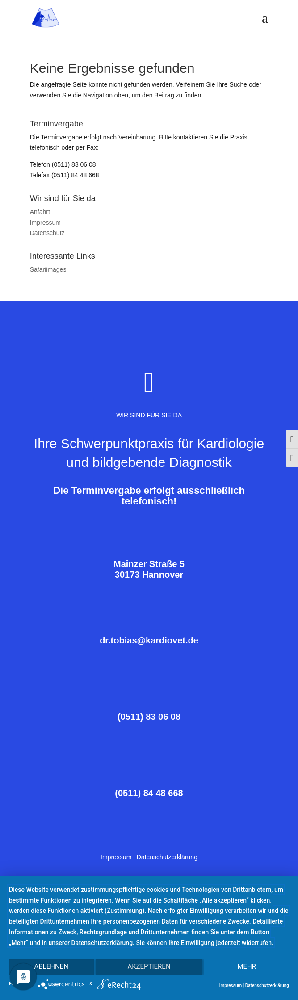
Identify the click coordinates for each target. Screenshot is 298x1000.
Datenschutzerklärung (167, 857)
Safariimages (48, 269)
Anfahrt (40, 211)
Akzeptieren (148, 967)
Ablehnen (50, 967)
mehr (247, 967)
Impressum (45, 222)
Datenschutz (47, 232)
